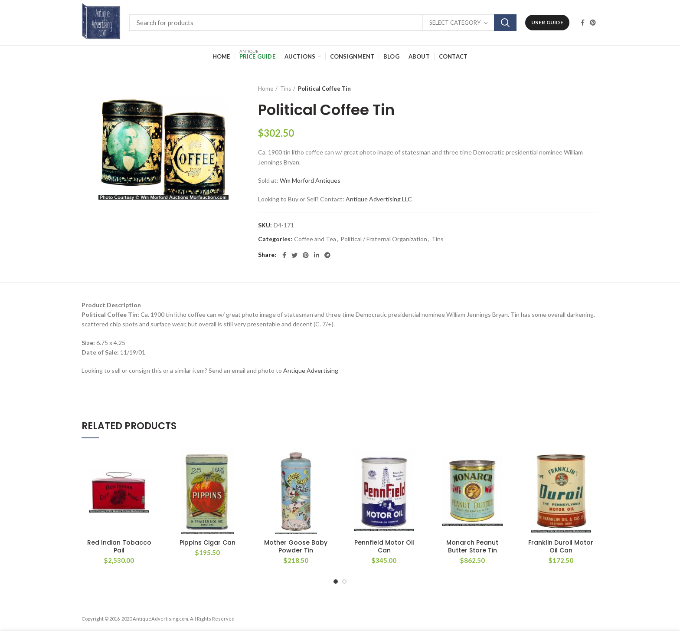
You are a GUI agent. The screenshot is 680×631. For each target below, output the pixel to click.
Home (265, 88)
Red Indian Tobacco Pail (119, 546)
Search (505, 22)
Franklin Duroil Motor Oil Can (560, 546)
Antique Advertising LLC (379, 199)
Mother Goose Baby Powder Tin (295, 546)
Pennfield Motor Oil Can (384, 546)
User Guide (547, 22)
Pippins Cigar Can (207, 542)
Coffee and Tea (315, 239)
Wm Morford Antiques (310, 180)
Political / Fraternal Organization (383, 239)
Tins (285, 88)
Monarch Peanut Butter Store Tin (472, 546)
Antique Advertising (310, 370)
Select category (455, 22)
